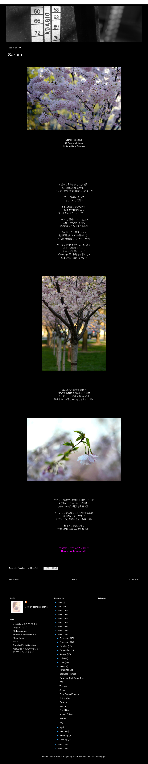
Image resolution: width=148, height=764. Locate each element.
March (63, 731)
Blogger (101, 756)
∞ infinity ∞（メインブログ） (26, 624)
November (65, 642)
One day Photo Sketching (25, 645)
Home (74, 579)
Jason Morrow (79, 756)
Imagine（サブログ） (23, 627)
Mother (62, 706)
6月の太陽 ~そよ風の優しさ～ (27, 648)
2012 (60, 744)
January (64, 739)
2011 (60, 748)
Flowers (63, 702)
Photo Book (18, 638)
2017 (60, 618)
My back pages (20, 631)
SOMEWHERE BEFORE (24, 634)
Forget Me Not (66, 670)
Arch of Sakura (66, 714)
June (62, 662)
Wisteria (63, 686)
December (65, 638)
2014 (60, 630)
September (65, 650)
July (62, 658)
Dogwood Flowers (67, 674)
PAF (61, 682)
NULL (15, 641)
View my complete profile (36, 607)
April (62, 727)
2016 (60, 622)
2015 (60, 626)
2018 (60, 614)
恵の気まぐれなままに (23, 652)
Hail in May (64, 698)
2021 (60, 602)
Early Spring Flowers (69, 694)
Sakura (62, 718)
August (63, 654)
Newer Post (14, 579)
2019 (60, 610)
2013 (60, 634)
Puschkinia (64, 710)
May (62, 666)
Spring (62, 690)
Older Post (134, 579)
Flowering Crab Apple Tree (71, 678)
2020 (60, 606)
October (64, 646)
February (64, 735)
